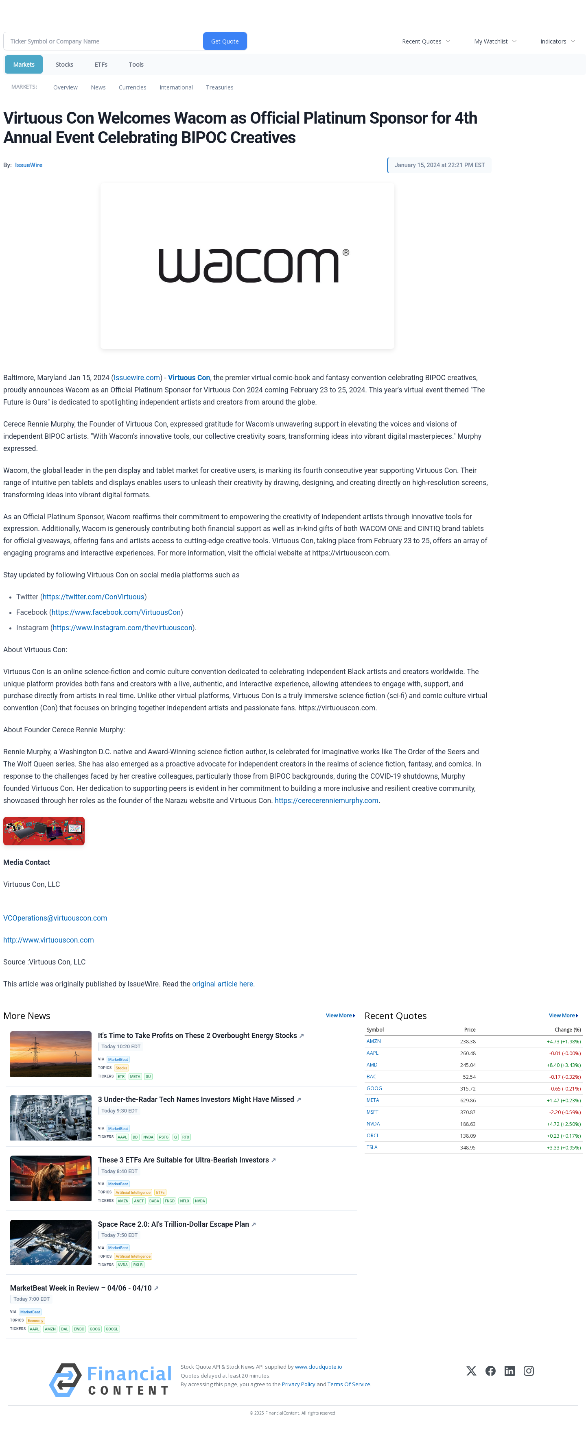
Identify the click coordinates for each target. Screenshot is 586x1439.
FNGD (173, 1206)
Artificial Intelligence (134, 1197)
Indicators (553, 41)
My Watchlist (491, 41)
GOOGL (116, 1338)
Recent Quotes (422, 41)
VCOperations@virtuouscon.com (55, 918)
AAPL (123, 1139)
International (176, 87)
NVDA (150, 1139)
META (136, 1077)
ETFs (100, 64)
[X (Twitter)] (471, 1391)
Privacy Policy (298, 1394)
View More (339, 1015)
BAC (371, 1076)
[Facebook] (490, 1391)
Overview (65, 87)
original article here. (223, 984)
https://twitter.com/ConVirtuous (93, 597)
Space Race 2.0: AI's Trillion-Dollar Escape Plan (177, 1230)
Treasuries (220, 87)
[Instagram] (528, 1391)
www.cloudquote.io (318, 1377)
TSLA (372, 1147)
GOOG (98, 1338)
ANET (141, 1206)
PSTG (166, 1139)
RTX (190, 1139)
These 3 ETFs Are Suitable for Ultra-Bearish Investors (187, 1164)
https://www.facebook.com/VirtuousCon (116, 612)
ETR (121, 1077)
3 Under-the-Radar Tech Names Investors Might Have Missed (200, 1102)
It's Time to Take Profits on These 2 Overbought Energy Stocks (201, 1036)
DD (137, 1139)
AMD (372, 1064)
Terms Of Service (349, 1394)
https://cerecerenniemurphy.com (326, 801)
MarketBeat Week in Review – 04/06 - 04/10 (85, 1297)
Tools (136, 64)
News (98, 87)
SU (150, 1077)
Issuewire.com (137, 378)
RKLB (139, 1272)
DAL (67, 1338)
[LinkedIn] (509, 1391)
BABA (156, 1206)
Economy (36, 1329)
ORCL (373, 1135)
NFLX (188, 1206)
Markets (24, 64)
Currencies (132, 87)
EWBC (82, 1338)
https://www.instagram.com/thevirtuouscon (122, 628)
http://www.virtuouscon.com (48, 940)
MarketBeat (119, 1060)
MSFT (372, 1111)
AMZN (123, 1206)
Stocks (64, 64)
